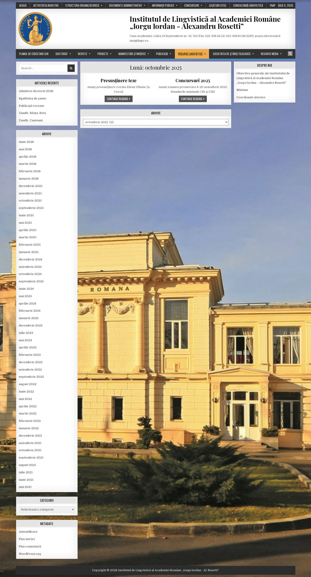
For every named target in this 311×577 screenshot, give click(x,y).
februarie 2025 (30, 244)
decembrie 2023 (30, 325)
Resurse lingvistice (190, 53)
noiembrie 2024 (30, 266)
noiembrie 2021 (30, 443)
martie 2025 (27, 237)
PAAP (272, 5)
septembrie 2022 (31, 376)
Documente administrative (125, 5)
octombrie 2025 (30, 200)
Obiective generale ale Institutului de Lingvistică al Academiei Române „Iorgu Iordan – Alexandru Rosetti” (263, 78)
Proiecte (102, 53)
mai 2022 (25, 399)
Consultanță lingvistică (248, 5)
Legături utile (217, 5)
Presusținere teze (119, 80)
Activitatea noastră (45, 5)
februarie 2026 (30, 171)
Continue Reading (120, 99)
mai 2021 (25, 487)
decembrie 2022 (30, 362)
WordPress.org (30, 554)
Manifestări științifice (132, 53)
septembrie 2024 (31, 281)
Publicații (162, 53)
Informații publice (163, 5)
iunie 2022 (26, 391)
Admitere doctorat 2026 (36, 91)
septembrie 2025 (31, 208)
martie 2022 (27, 413)
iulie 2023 (26, 333)
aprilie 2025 (27, 230)
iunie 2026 (26, 142)
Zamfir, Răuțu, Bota (32, 113)
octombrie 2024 (30, 274)
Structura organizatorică (82, 5)
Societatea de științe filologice (232, 53)
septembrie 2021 (31, 457)
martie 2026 (27, 163)
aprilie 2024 (27, 303)
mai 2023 (25, 340)
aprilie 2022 (27, 406)
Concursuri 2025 (193, 80)
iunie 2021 (26, 479)
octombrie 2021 (30, 450)
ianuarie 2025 (29, 252)
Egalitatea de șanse (32, 98)
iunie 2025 (26, 215)
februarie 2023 (30, 354)
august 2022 (27, 384)
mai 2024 (25, 296)
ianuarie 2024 (28, 318)
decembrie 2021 (30, 435)
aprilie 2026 (27, 156)
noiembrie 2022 (30, 369)
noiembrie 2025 (30, 193)
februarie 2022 (30, 421)
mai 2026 (25, 149)
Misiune (242, 90)
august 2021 (27, 465)
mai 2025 (25, 222)
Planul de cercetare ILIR (34, 53)
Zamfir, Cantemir (31, 120)
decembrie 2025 (30, 186)
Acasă (22, 5)
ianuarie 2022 (29, 428)
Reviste (82, 53)
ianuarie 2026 (29, 178)
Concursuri (191, 5)
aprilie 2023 (27, 347)
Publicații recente (31, 105)
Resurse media (269, 53)
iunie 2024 (26, 288)
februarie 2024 (29, 310)
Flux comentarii (30, 546)
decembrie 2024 (30, 259)
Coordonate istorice (251, 97)
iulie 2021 (26, 472)
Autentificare (28, 531)
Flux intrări (27, 539)
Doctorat (62, 53)
